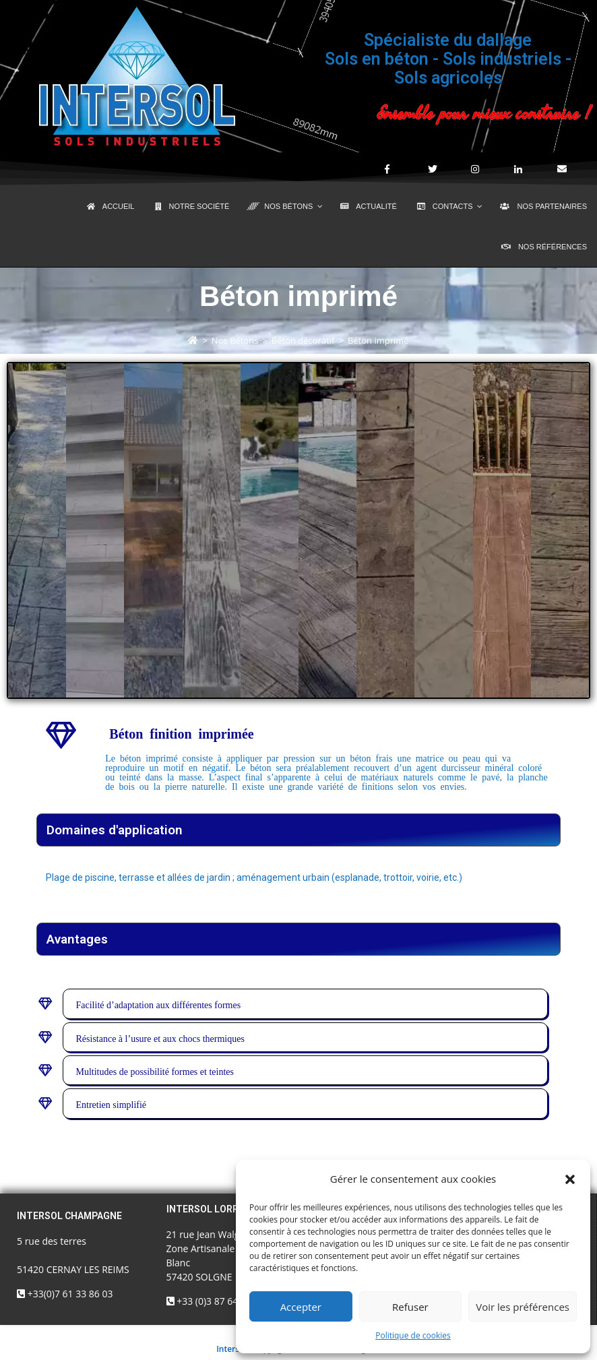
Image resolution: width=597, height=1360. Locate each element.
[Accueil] (193, 340)
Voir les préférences (522, 1306)
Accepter (300, 1306)
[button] (570, 1179)
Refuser (410, 1306)
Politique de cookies (413, 1335)
